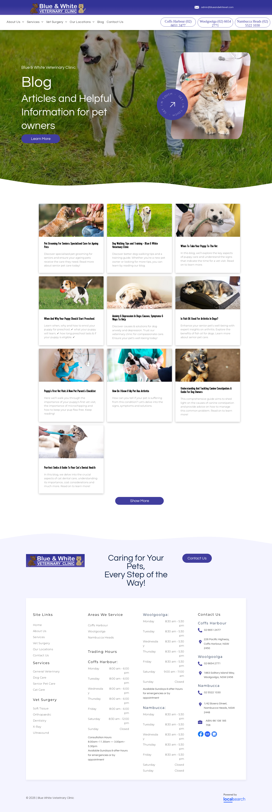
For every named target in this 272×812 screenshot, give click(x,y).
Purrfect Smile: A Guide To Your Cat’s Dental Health (69, 468)
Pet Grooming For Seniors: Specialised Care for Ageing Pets (71, 245)
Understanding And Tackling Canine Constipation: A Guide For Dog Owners (206, 390)
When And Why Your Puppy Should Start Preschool (69, 319)
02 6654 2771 (212, 663)
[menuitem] (17, 22)
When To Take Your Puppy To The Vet (199, 246)
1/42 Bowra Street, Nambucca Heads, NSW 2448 (219, 708)
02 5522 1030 (212, 692)
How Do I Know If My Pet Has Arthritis (130, 391)
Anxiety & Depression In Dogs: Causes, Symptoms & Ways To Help (137, 318)
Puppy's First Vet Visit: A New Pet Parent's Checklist (70, 391)
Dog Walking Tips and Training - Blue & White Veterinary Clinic (135, 245)
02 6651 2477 (212, 630)
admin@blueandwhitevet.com (217, 7)
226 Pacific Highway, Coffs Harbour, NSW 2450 (217, 644)
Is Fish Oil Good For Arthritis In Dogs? (199, 319)
